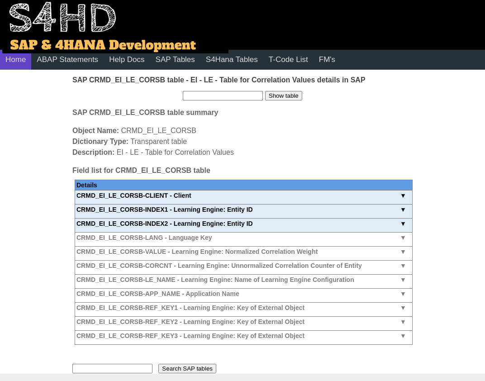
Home (15, 59)
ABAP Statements (67, 59)
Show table (284, 95)
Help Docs (126, 59)
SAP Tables (175, 59)
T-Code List (288, 59)
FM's (327, 59)
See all (243, 197)
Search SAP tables (187, 368)
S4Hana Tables (232, 59)
